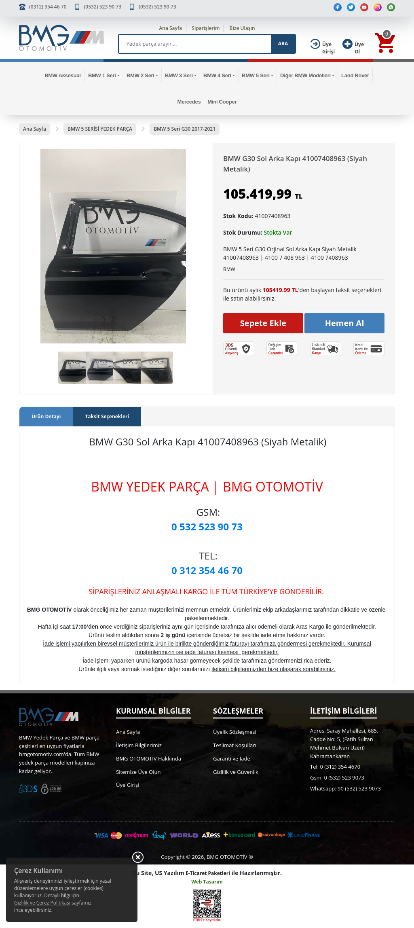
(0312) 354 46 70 (47, 6)
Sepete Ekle (263, 323)
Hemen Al (344, 323)
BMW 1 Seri (102, 75)
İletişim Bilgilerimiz (139, 745)
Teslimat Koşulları (234, 745)
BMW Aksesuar (62, 75)
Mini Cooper (222, 102)
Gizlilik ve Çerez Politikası (42, 902)
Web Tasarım (207, 881)
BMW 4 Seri (217, 75)
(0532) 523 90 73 (102, 6)
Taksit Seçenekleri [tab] (107, 416)
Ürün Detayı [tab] (46, 416)
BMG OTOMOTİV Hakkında (148, 758)
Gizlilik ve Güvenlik (235, 771)
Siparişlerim (206, 28)
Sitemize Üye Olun (138, 771)
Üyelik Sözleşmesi (234, 731)
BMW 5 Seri (256, 75)
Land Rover (355, 75)
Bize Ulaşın (242, 28)
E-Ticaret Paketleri (208, 873)
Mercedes (189, 102)
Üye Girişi (127, 784)
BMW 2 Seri (140, 75)
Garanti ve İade (231, 758)
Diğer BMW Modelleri (305, 75)
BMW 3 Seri (179, 75)
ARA (283, 43)
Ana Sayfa (170, 28)
